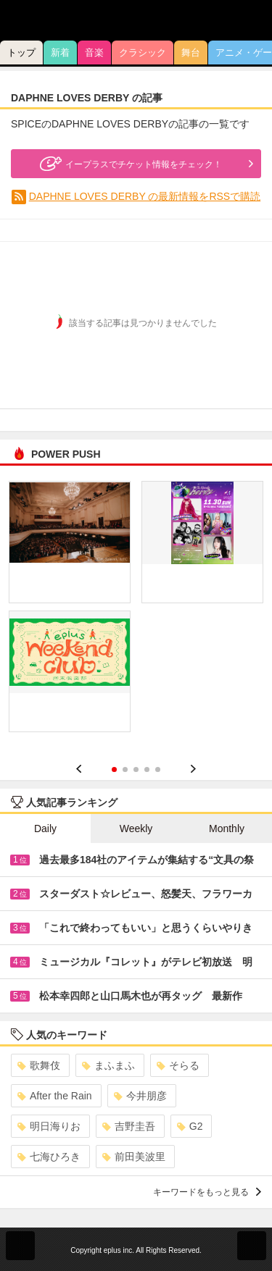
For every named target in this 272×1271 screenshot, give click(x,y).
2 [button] (125, 769)
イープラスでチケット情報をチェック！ (129, 163)
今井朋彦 (140, 1096)
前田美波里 (133, 1156)
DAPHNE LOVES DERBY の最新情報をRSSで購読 (144, 196)
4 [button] (146, 769)
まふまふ (108, 1065)
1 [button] (114, 769)
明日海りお (49, 1126)
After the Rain (54, 1096)
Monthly (226, 828)
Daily (45, 828)
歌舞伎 (38, 1065)
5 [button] (157, 769)
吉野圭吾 (128, 1126)
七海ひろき (49, 1156)
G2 (190, 1126)
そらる (178, 1065)
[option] (136, 612)
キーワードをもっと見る (207, 1192)
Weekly (136, 828)
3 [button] (136, 769)
